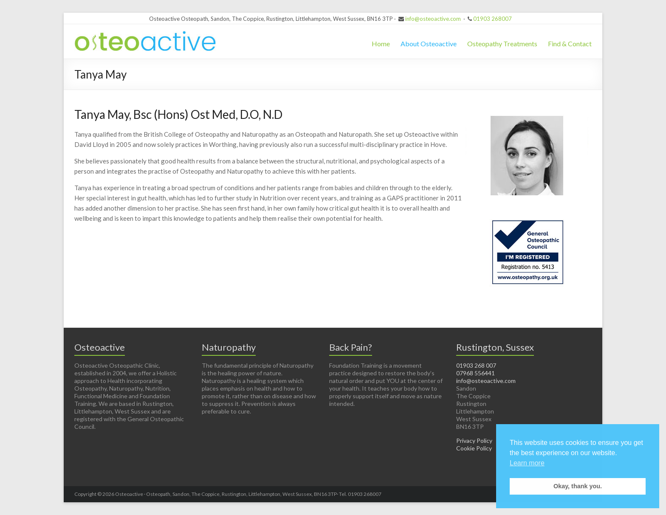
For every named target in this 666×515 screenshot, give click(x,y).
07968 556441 (475, 373)
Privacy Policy (474, 440)
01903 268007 (492, 18)
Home (381, 43)
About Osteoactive (429, 43)
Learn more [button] (527, 463)
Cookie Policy (474, 448)
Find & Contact (570, 43)
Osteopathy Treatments (502, 43)
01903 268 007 (476, 365)
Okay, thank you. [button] (577, 486)
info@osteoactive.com (433, 18)
